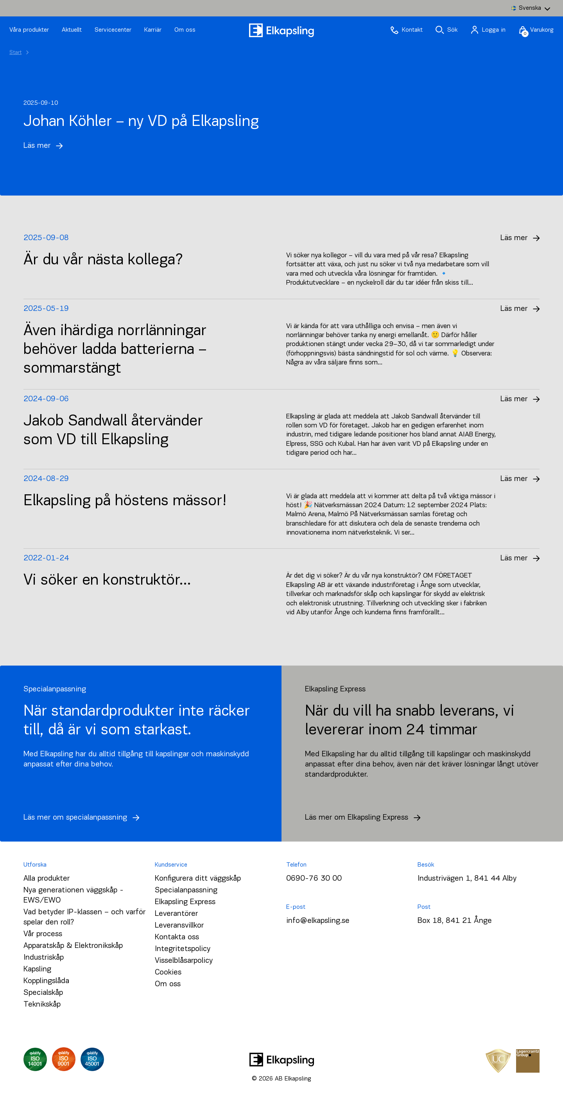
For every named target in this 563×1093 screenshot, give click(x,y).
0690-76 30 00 (314, 879)
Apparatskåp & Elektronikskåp (73, 946)
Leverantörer (176, 914)
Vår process (42, 934)
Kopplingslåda (46, 981)
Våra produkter (29, 30)
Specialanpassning (186, 890)
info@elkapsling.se (318, 921)
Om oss (184, 30)
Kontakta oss (177, 937)
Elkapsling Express (185, 902)
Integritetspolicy (182, 949)
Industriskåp (43, 958)
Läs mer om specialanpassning (83, 818)
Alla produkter (46, 879)
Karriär (153, 30)
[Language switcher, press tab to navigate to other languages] (530, 8)
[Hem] (281, 30)
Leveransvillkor (179, 926)
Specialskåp (43, 993)
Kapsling (37, 969)
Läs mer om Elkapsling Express (365, 818)
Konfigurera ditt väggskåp (198, 879)
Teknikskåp (42, 1005)
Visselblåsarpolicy (184, 961)
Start (15, 53)
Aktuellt (73, 30)
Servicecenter (114, 30)
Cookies (168, 972)
